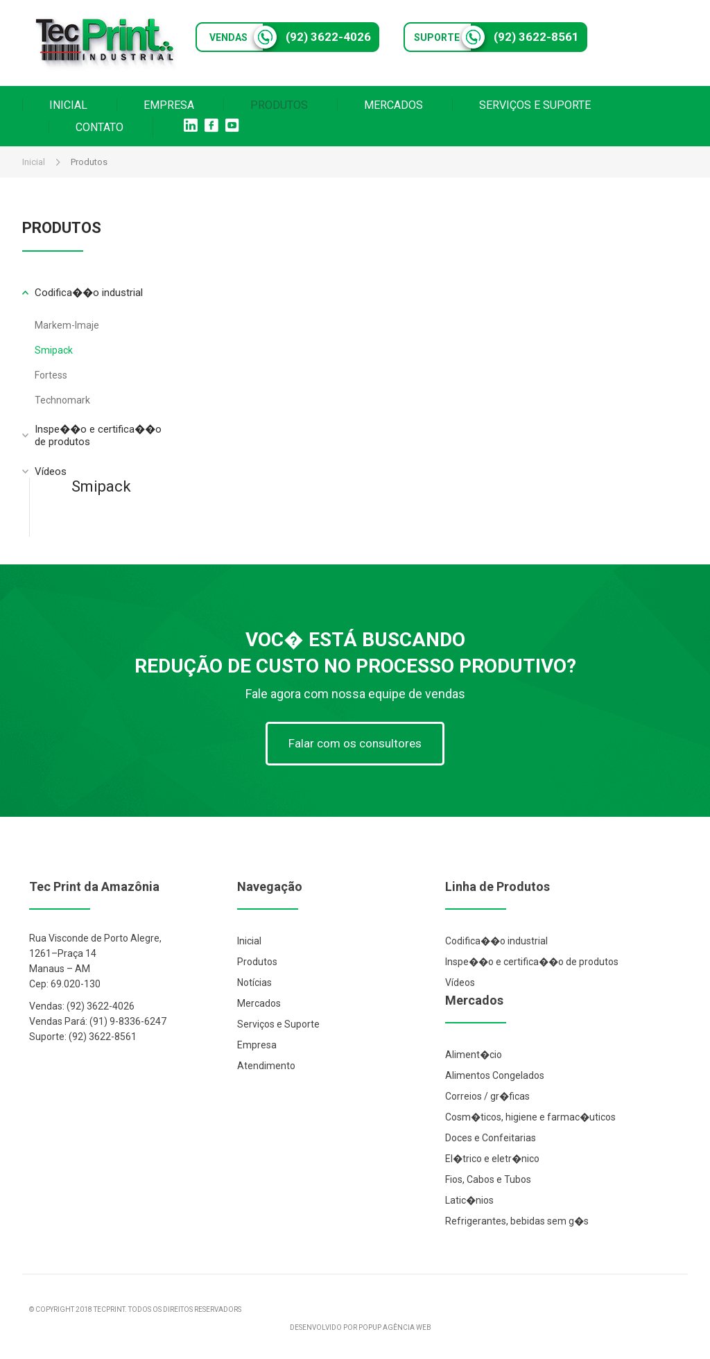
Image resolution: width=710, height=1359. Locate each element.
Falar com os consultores (355, 743)
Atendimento (266, 1065)
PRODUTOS (279, 105)
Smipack (54, 350)
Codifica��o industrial (496, 940)
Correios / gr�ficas (487, 1096)
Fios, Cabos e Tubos (488, 1179)
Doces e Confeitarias (490, 1137)
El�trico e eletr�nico (492, 1158)
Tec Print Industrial (105, 43)
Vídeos (51, 471)
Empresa (257, 1044)
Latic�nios (469, 1200)
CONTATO (99, 127)
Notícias (254, 982)
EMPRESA (169, 105)
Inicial (33, 162)
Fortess (51, 375)
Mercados (259, 1003)
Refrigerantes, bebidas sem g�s (517, 1221)
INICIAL (68, 105)
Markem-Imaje (67, 325)
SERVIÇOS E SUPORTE (535, 105)
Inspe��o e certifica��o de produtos (531, 961)
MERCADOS (393, 105)
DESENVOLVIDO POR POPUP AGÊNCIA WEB (360, 1327)
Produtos (257, 961)
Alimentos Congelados (494, 1075)
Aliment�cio (473, 1054)
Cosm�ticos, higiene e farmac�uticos (530, 1117)
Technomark (62, 400)
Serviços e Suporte (278, 1024)
